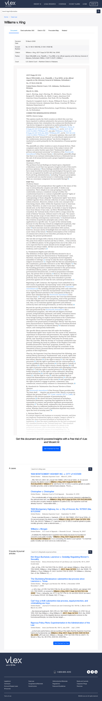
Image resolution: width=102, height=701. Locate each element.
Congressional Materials (35, 683)
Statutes (79, 686)
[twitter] (88, 672)
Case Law (31, 681)
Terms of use (7, 696)
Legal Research (50, 4)
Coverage (62, 4)
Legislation (7, 681)
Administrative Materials (60, 681)
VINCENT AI (37, 4)
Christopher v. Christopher (42, 491)
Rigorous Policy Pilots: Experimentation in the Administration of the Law (60, 624)
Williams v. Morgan (39, 529)
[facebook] (92, 672)
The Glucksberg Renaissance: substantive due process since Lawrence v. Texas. (57, 580)
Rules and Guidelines (59, 686)
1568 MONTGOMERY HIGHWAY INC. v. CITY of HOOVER (56, 474)
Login (85, 4)
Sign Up (93, 4)
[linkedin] (96, 672)
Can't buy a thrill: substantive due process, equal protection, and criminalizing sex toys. (59, 602)
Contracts (7, 683)
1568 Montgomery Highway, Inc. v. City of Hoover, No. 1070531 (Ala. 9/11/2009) (61, 510)
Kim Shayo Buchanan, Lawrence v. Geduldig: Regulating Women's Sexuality (60, 558)
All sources (7, 688)
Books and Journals (82, 681)
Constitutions (32, 686)
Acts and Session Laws (11, 686)
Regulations (56, 683)
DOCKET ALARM (74, 4)
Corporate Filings (82, 683)
